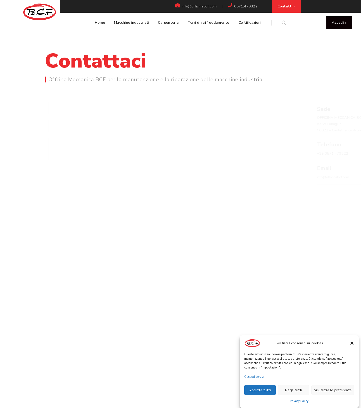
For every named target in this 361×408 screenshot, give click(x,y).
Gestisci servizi (254, 379)
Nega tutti (293, 392)
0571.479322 (246, 6)
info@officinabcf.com (199, 6)
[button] (352, 345)
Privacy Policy (299, 403)
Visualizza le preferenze (333, 392)
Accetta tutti (260, 392)
